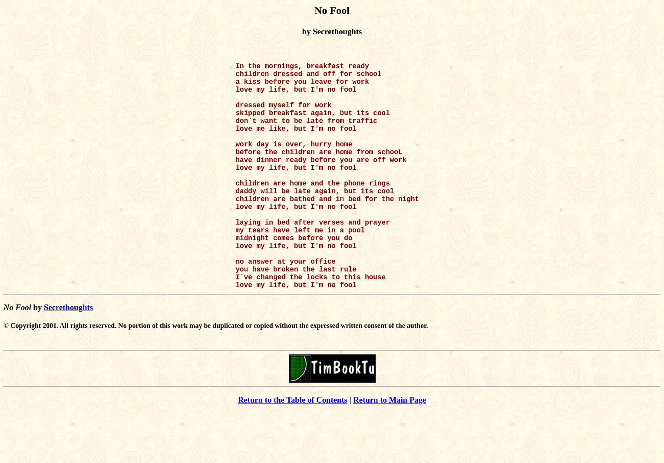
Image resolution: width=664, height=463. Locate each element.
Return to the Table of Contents (292, 450)
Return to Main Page (389, 450)
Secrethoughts (68, 357)
